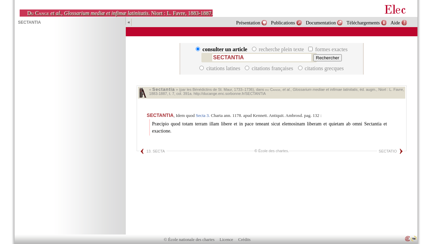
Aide (395, 22)
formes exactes (328, 49)
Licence (226, 239)
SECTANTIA (160, 115)
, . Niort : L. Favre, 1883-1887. (120, 13)
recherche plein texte (278, 49)
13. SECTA (155, 151)
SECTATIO (388, 151)
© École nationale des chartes (189, 239)
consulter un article (222, 49)
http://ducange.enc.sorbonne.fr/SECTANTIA (230, 94)
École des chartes (273, 151)
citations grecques (321, 68)
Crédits (244, 239)
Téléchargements (363, 22)
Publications (283, 22)
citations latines (220, 68)
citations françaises (269, 68)
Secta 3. (203, 115)
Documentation (321, 22)
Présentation (248, 22)
